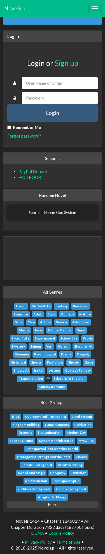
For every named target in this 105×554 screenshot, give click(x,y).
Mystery (18, 346)
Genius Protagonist (71, 489)
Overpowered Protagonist (45, 416)
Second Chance (22, 441)
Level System (82, 416)
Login (52, 113)
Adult (37, 314)
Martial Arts (41, 306)
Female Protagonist (37, 465)
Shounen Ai (83, 346)
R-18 (16, 416)
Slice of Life (20, 338)
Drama (66, 354)
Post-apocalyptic (65, 481)
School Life (69, 338)
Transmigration (31, 378)
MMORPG (86, 441)
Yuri (49, 346)
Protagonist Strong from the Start (43, 457)
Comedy (67, 314)
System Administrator (56, 441)
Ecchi (51, 314)
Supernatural (45, 338)
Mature (85, 314)
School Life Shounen (69, 378)
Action (45, 322)
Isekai (38, 370)
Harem (21, 306)
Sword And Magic (31, 473)
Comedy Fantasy (78, 370)
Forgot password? (24, 135)
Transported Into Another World (52, 449)
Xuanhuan (80, 306)
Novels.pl (15, 8)
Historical (18, 362)
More (52, 504)
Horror (63, 346)
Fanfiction (55, 362)
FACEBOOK (29, 177)
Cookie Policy (61, 533)
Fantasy (61, 306)
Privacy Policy (38, 541)
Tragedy (82, 354)
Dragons (25, 432)
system (54, 370)
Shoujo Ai (21, 370)
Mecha (24, 330)
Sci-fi (19, 322)
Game (89, 362)
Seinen (35, 346)
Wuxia (88, 338)
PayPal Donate (32, 171)
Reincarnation (36, 481)
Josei (38, 330)
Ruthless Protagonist (34, 489)
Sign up (66, 63)
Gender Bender (60, 330)
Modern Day (76, 432)
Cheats (81, 457)
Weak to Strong (70, 465)
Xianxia (61, 322)
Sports (36, 362)
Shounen (22, 354)
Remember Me (24, 127)
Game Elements (57, 425)
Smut (81, 330)
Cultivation (83, 425)
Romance (20, 314)
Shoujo (73, 362)
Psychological (45, 354)
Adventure (80, 322)
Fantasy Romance (52, 387)
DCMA (37, 533)
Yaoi (31, 322)
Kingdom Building (25, 425)
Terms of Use (68, 541)
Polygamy (57, 473)
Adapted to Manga (52, 497)
